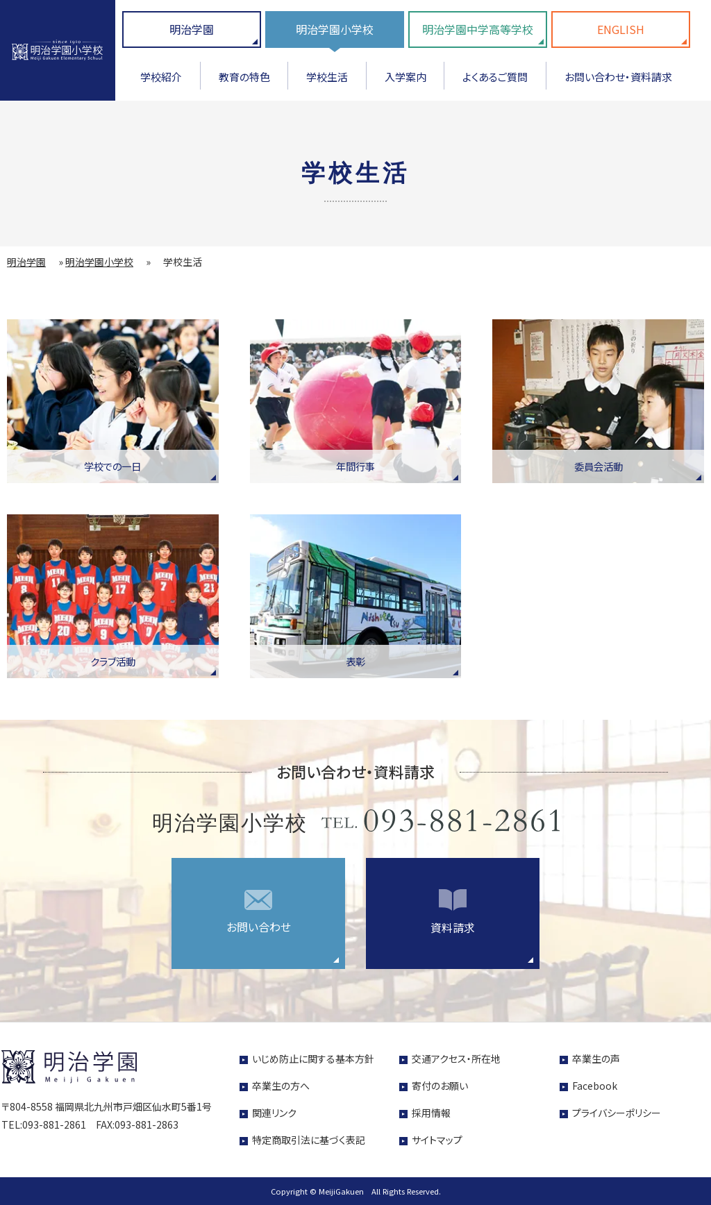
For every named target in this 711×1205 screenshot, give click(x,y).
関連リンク (274, 1113)
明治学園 (191, 29)
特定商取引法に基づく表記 (308, 1140)
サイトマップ (437, 1140)
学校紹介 (161, 76)
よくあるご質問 (495, 76)
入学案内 (405, 76)
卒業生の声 (596, 1058)
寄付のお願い (440, 1086)
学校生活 (327, 76)
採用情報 (431, 1113)
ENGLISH (620, 29)
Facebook (594, 1086)
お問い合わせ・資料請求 (618, 76)
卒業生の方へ (281, 1086)
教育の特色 (244, 76)
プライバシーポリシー (616, 1113)
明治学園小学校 (335, 29)
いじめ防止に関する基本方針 (313, 1058)
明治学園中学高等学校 (477, 29)
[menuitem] (161, 81)
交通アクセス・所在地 (456, 1058)
